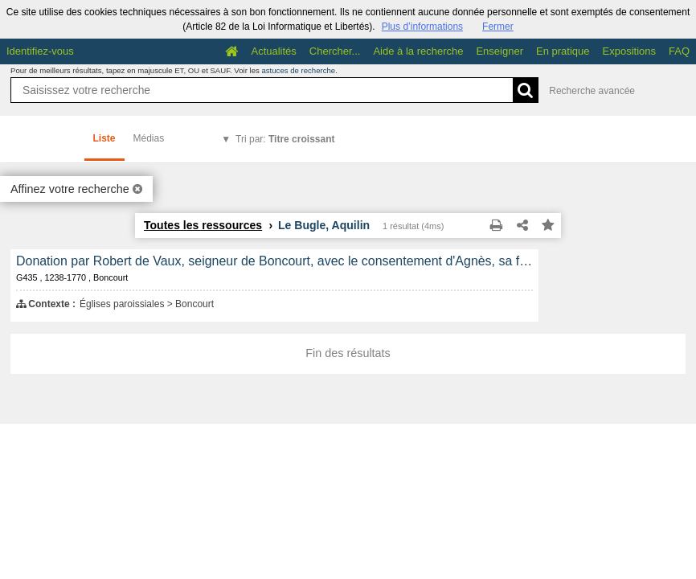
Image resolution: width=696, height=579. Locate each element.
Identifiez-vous (40, 51)
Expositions (629, 51)
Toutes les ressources (203, 225)
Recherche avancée (592, 90)
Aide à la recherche (418, 51)
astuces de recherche (298, 70)
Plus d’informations (422, 26)
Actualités (273, 51)
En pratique (563, 51)
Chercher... (335, 51)
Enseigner (499, 51)
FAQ (679, 51)
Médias (149, 138)
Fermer (498, 26)
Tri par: (284, 139)
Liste (104, 138)
